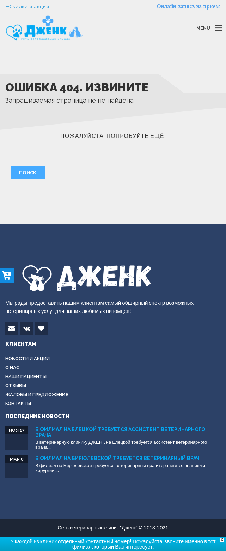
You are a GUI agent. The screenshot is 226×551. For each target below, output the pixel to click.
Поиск (27, 172)
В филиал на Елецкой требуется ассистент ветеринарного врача (120, 431)
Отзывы (15, 385)
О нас (12, 367)
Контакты (18, 403)
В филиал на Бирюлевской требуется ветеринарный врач (117, 458)
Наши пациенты (26, 376)
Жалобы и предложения (36, 394)
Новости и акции (27, 358)
